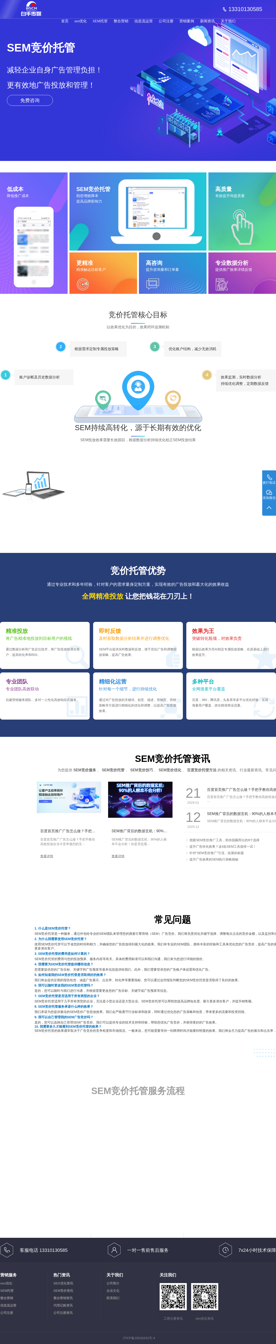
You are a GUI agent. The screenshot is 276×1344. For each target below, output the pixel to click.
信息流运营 (143, 21)
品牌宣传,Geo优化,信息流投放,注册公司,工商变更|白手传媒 (34, 6)
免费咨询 (30, 100)
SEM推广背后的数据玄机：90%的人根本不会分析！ (154, 831)
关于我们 (228, 21)
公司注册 (166, 21)
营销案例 (186, 21)
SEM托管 (100, 21)
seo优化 (81, 21)
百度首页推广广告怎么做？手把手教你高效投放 (79, 831)
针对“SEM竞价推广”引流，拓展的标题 (217, 853)
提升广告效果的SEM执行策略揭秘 (214, 859)
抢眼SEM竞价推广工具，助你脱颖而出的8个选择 (224, 840)
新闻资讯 (207, 21)
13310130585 (245, 9)
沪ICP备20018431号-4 (139, 1338)
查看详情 (46, 856)
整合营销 (121, 21)
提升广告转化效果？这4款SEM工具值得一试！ (223, 846)
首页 (65, 21)
